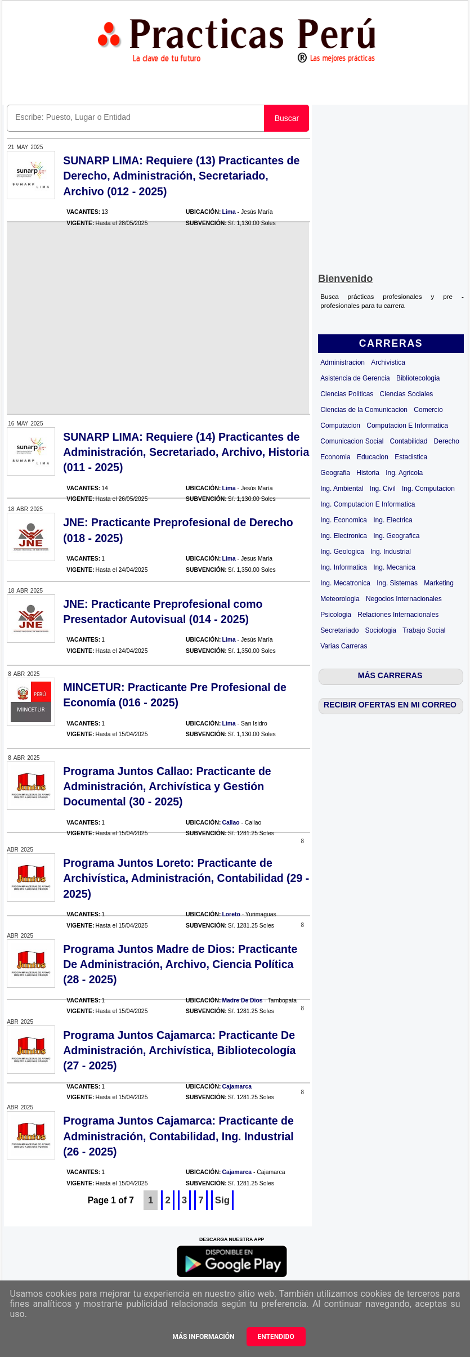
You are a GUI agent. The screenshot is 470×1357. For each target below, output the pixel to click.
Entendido (276, 1337)
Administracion (342, 362)
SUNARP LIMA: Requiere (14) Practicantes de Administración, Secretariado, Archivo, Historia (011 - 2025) (186, 452)
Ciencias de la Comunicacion (364, 410)
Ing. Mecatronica (345, 583)
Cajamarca (237, 1086)
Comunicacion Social (351, 441)
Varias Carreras (343, 646)
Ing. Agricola (404, 473)
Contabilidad (409, 441)
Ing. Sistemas (397, 583)
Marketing (439, 583)
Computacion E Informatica (407, 425)
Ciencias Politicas (346, 394)
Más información (203, 1337)
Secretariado (339, 630)
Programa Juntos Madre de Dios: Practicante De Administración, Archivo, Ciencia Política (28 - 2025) (180, 964)
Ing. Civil (383, 488)
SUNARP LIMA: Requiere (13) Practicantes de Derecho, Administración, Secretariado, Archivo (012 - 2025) (181, 176)
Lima (228, 212)
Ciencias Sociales (406, 394)
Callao (230, 822)
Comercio (428, 410)
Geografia (335, 473)
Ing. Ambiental (341, 488)
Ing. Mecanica (394, 567)
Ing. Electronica (343, 536)
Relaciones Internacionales (397, 615)
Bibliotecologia (418, 378)
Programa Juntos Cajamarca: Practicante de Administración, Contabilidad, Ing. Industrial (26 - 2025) (178, 1136)
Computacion (340, 425)
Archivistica (388, 362)
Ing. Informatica (343, 567)
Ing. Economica (343, 520)
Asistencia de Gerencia (355, 378)
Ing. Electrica (392, 520)
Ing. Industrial (390, 552)
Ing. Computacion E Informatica (367, 504)
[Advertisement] (390, 186)
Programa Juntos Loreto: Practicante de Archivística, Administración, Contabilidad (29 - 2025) (186, 878)
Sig (222, 1200)
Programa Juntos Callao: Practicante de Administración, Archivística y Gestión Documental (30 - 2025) (167, 786)
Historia (367, 473)
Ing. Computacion (428, 488)
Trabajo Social (423, 630)
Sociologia (380, 630)
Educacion (372, 457)
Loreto (231, 914)
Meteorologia (339, 599)
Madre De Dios (242, 1000)
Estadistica (411, 457)
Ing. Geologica (342, 552)
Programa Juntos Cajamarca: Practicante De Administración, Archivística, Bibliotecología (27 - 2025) (179, 1050)
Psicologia (335, 615)
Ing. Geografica (396, 536)
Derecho (446, 441)
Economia (335, 457)
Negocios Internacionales (404, 599)
